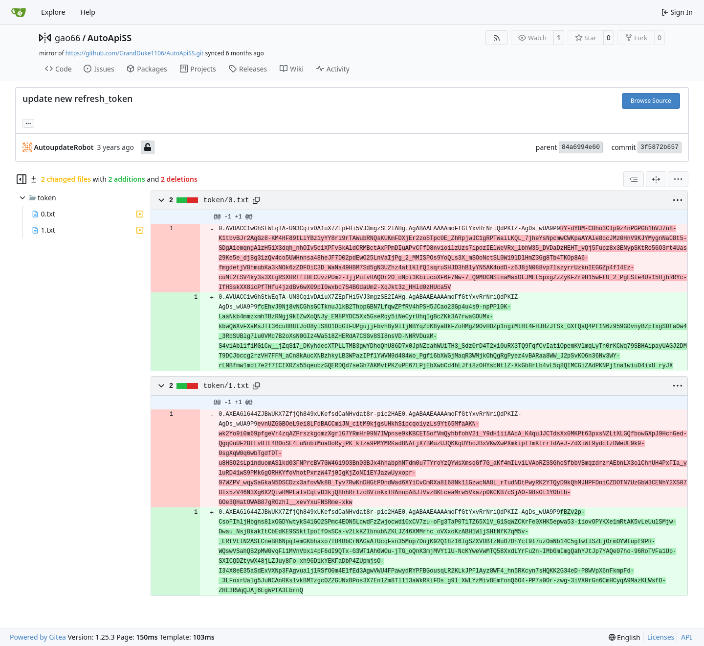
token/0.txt (226, 200)
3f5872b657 (659, 147)
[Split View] (656, 179)
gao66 (68, 38)
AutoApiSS (110, 38)
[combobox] (633, 179)
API (686, 637)
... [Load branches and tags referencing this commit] (28, 122)
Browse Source (651, 100)
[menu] (678, 179)
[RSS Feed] (496, 37)
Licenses (661, 637)
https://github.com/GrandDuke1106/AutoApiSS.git (135, 53)
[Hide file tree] (21, 179)
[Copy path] (256, 200)
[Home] (18, 12)
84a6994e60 (581, 147)
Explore (53, 12)
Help (87, 12)
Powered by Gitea (38, 637)
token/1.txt (226, 386)
